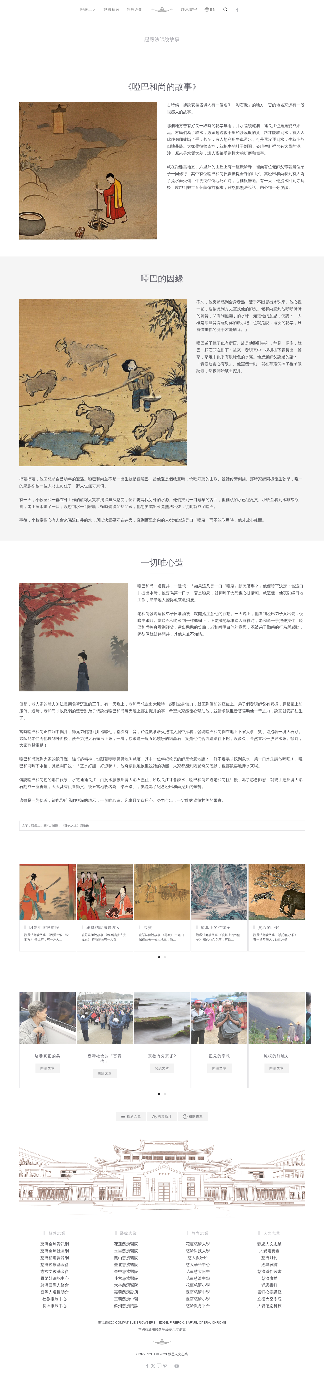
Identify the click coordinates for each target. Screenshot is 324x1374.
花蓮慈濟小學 (198, 1285)
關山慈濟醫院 (126, 1258)
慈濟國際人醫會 (54, 1285)
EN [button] (210, 9)
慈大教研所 (198, 1258)
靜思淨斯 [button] (135, 9)
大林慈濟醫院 (126, 1285)
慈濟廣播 (269, 1278)
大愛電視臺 (269, 1251)
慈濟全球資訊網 (54, 1244)
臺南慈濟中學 (198, 1292)
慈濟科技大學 (198, 1251)
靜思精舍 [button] (112, 9)
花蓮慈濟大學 (198, 1244)
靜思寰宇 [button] (189, 9)
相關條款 (193, 1116)
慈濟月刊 (269, 1258)
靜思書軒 (269, 1285)
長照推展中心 (54, 1306)
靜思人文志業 (269, 1244)
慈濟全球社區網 (54, 1251)
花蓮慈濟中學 (198, 1278)
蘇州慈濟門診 (126, 1306)
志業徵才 (162, 1116)
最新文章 (131, 1116)
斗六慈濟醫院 (126, 1278)
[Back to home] (162, 9)
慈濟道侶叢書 (269, 1271)
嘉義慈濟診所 (126, 1292)
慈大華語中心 (198, 1264)
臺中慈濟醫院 (126, 1271)
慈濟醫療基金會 (54, 1264)
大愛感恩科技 (269, 1306)
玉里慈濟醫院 (126, 1251)
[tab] (159, 957)
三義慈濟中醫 (126, 1299)
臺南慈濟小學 (198, 1299)
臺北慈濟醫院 (126, 1264)
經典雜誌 (269, 1264)
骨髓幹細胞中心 (54, 1278)
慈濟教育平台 (198, 1306)
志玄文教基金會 (54, 1271)
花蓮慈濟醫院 (126, 1244)
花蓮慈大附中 (198, 1271)
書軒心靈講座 (269, 1292)
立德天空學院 (269, 1299)
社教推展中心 (54, 1299)
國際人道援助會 (54, 1292)
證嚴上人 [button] (88, 9)
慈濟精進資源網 (54, 1258)
